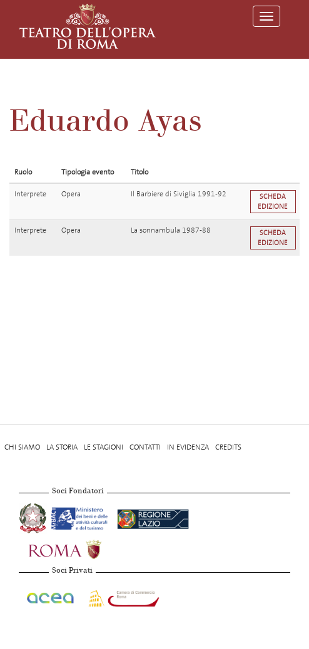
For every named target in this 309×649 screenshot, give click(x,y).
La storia (62, 447)
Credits (228, 447)
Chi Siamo (22, 447)
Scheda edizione (273, 201)
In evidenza (188, 447)
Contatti (145, 447)
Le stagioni (103, 447)
